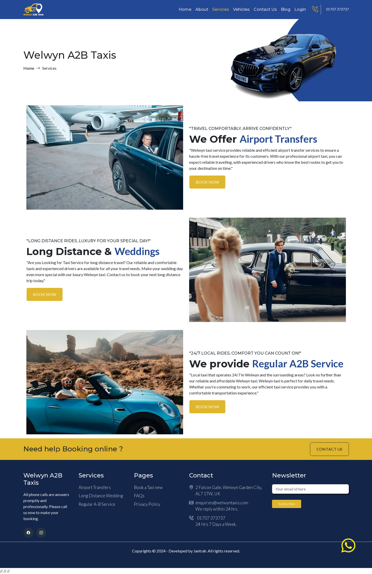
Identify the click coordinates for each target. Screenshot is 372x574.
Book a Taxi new (148, 487)
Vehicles (241, 9)
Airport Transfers (95, 487)
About (201, 9)
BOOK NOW (207, 182)
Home (185, 9)
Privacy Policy (147, 504)
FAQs (139, 495)
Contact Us (265, 9)
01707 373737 (337, 9)
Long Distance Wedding (101, 495)
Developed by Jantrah (187, 550)
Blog (285, 9)
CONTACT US (329, 449)
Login (300, 9)
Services (220, 9)
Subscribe (286, 504)
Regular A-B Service (97, 504)
